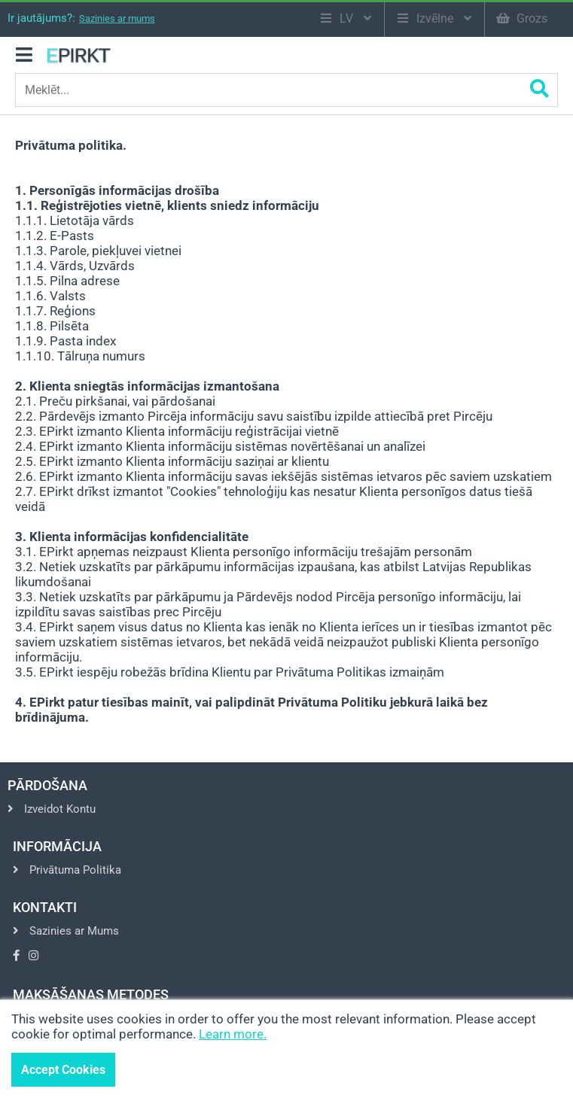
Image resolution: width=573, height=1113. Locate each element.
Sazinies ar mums (117, 18)
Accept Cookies (63, 1070)
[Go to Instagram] (33, 955)
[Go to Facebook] (16, 955)
